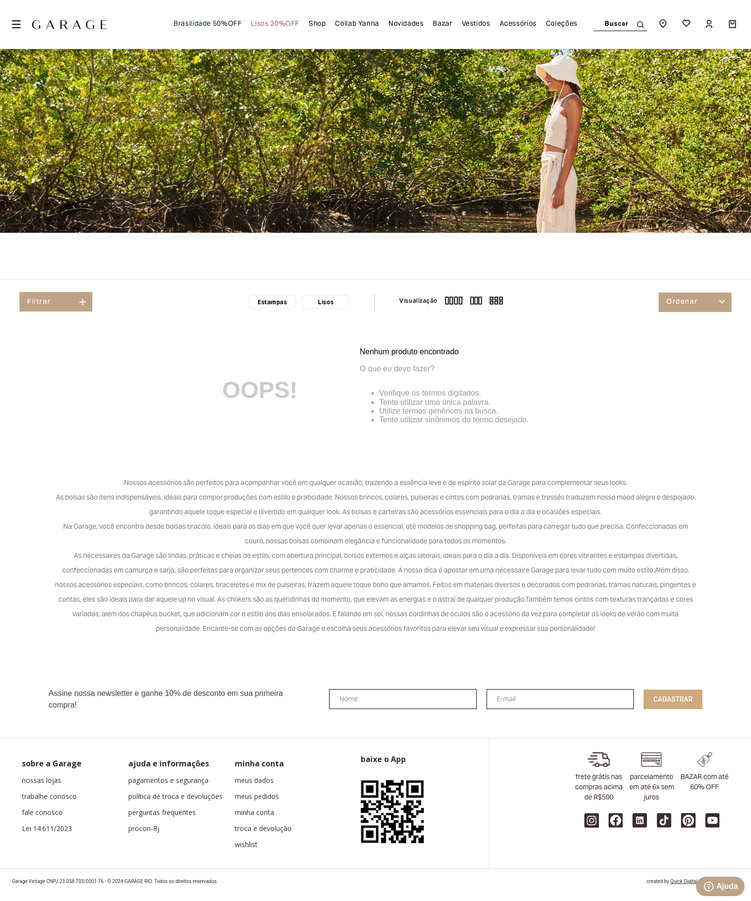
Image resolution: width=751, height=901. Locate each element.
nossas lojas (41, 780)
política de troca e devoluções (175, 796)
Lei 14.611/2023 (47, 828)
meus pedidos (257, 796)
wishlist (246, 844)
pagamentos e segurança (168, 780)
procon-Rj (143, 828)
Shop (317, 24)
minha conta (254, 812)
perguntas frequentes (162, 812)
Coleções (561, 24)
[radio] (454, 302)
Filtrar (39, 302)
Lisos (325, 302)
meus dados (254, 780)
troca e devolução (263, 828)
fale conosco (42, 812)
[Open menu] (16, 24)
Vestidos (476, 24)
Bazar (442, 24)
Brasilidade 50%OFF (208, 24)
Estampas (272, 302)
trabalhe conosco (49, 796)
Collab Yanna (357, 24)
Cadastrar (673, 699)
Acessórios (518, 24)
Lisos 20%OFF (275, 24)
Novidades (406, 24)
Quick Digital (684, 881)
